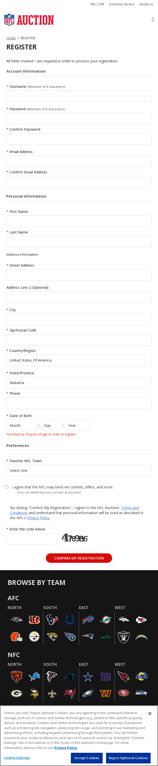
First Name (17, 211)
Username (35, 86)
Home (11, 38)
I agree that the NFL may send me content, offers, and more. (62, 487)
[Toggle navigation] (153, 20)
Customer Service (121, 4)
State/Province (20, 373)
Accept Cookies (86, 758)
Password (35, 108)
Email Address (19, 151)
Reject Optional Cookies (128, 758)
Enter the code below (25, 529)
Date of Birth (19, 415)
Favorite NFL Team (24, 460)
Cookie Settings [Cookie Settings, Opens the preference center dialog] (17, 757)
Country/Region (21, 350)
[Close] (149, 713)
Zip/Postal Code (21, 330)
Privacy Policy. (38, 517)
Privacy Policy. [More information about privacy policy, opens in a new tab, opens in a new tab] (66, 747)
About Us (146, 4)
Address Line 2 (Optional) (27, 287)
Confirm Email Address (26, 172)
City (11, 309)
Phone (13, 393)
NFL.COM (97, 4)
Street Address (20, 265)
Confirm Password (23, 129)
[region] (79, 735)
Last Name (17, 232)
